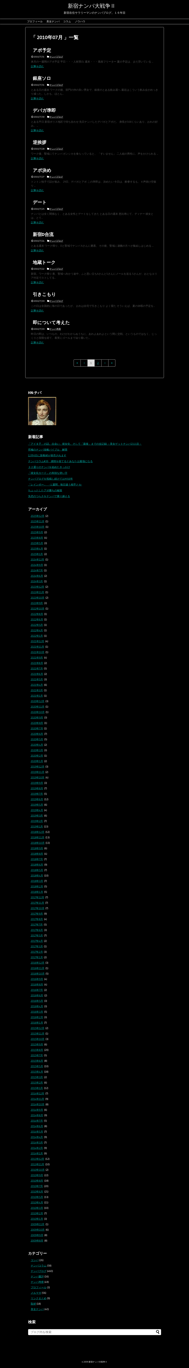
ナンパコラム (38, 1265)
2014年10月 (38, 1104)
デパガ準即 (44, 110)
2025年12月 (37, 516)
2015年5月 (37, 1066)
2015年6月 (37, 1060)
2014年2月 (37, 1148)
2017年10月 (37, 908)
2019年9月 (37, 783)
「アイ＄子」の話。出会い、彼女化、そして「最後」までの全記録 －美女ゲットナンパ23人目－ (85, 443)
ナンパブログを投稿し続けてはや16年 (50, 478)
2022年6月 (37, 619)
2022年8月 (37, 614)
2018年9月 (37, 848)
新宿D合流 (43, 234)
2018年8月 (37, 853)
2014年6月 (37, 1126)
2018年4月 (37, 875)
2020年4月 (37, 744)
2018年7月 (37, 859)
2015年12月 (37, 1028)
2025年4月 (37, 548)
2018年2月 (37, 886)
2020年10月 (38, 712)
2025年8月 (37, 537)
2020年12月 (38, 701)
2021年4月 (37, 685)
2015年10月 (38, 1039)
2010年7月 (37, 1186)
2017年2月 (37, 952)
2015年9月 (37, 1044)
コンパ (35, 1260)
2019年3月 (37, 815)
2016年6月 (37, 995)
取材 (33, 1303)
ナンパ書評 (37, 1276)
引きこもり (44, 294)
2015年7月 (37, 1055)
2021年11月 (37, 646)
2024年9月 (37, 565)
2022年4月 (37, 630)
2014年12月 (37, 1093)
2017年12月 (37, 897)
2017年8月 (37, 919)
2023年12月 (37, 586)
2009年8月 (37, 1240)
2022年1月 (37, 635)
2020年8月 (37, 723)
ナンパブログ (56, 56)
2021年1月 (37, 695)
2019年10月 (38, 777)
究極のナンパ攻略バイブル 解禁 (47, 449)
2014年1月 (37, 1153)
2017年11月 (37, 902)
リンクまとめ (38, 1298)
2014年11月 (37, 1099)
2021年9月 (37, 657)
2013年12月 (37, 1159)
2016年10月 (38, 973)
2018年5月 (37, 870)
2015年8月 (37, 1050)
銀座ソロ (42, 78)
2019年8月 (37, 788)
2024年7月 (37, 570)
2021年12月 (37, 641)
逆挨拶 (39, 142)
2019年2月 (37, 821)
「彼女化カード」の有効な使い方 (47, 473)
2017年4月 (37, 941)
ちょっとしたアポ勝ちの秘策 (45, 490)
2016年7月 (37, 990)
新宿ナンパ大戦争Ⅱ (92, 6)
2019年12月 (37, 766)
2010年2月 (37, 1213)
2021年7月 (37, 668)
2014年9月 (37, 1110)
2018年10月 (38, 843)
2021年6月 (37, 674)
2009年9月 (37, 1235)
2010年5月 (37, 1197)
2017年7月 (37, 924)
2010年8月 (37, 1180)
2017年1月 (37, 957)
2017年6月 (37, 930)
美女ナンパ (53, 21)
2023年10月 (38, 597)
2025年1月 (37, 554)
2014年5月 (37, 1131)
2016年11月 (37, 968)
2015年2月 (37, 1082)
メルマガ (36, 1293)
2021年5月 (37, 679)
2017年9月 (37, 913)
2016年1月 (37, 1022)
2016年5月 (37, 1001)
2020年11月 (37, 706)
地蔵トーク (44, 262)
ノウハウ (80, 21)
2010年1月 (37, 1219)
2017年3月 (37, 946)
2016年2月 (37, 1017)
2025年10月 (38, 527)
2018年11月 (37, 837)
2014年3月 (37, 1142)
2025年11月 (37, 521)
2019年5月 (37, 804)
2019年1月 (37, 826)
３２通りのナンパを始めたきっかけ (49, 467)
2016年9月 (37, 979)
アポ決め (42, 170)
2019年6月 (37, 799)
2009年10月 (38, 1229)
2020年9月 (37, 717)
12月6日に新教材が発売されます (47, 455)
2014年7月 (37, 1120)
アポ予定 (42, 50)
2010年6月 (37, 1191)
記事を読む (37, 66)
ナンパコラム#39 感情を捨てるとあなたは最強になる (60, 461)
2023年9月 (37, 603)
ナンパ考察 (55, 328)
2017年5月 (37, 935)
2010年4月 (37, 1202)
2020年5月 (37, 739)
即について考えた (51, 322)
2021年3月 (37, 690)
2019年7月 (37, 794)
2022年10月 (38, 608)
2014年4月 (37, 1137)
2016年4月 (37, 1006)
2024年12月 (37, 559)
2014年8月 (37, 1115)
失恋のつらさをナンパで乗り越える (49, 496)
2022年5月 (37, 625)
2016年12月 (37, 962)
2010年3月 (37, 1208)
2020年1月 (37, 761)
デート (40, 202)
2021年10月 (37, 652)
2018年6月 (37, 864)
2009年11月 (38, 1224)
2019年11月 (37, 772)
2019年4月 (37, 810)
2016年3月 (37, 1011)
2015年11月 (37, 1033)
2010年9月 (37, 1175)
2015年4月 (37, 1071)
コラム (67, 21)
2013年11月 (37, 1164)
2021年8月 (37, 663)
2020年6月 (37, 734)
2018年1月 (37, 892)
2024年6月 (37, 576)
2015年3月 (37, 1077)
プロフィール (35, 21)
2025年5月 (37, 543)
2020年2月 (37, 755)
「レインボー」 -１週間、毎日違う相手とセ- (55, 484)
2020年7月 (37, 728)
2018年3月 (37, 881)
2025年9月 (37, 532)
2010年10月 (38, 1169)
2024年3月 (37, 581)
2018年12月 (37, 832)
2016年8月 (37, 984)
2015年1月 (37, 1088)
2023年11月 (37, 592)
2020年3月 (37, 750)
